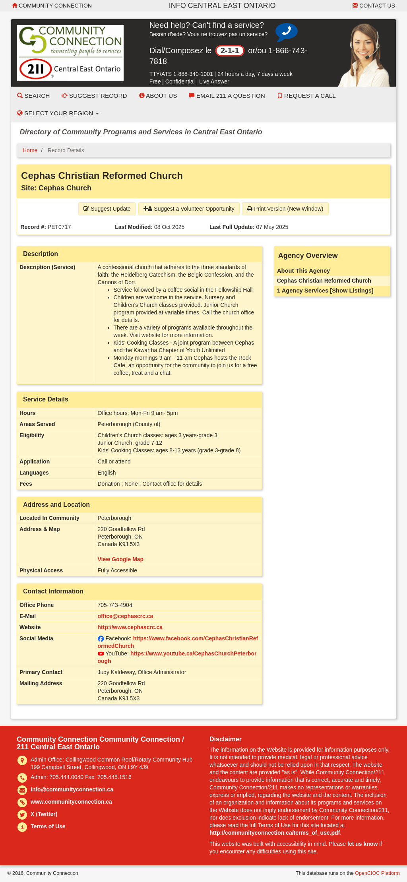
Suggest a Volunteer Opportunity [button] (188, 208)
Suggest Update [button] (106, 208)
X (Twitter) (44, 814)
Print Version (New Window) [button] (285, 208)
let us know (362, 844)
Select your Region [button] (58, 113)
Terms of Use (48, 826)
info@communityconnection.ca (72, 789)
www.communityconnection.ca (71, 802)
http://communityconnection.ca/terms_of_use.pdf (274, 833)
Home (30, 150)
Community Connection (52, 5)
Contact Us (374, 5)
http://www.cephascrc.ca (130, 627)
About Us (158, 95)
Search (33, 95)
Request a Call (306, 95)
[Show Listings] (351, 290)
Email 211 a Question (227, 95)
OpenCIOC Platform (377, 873)
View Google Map (121, 559)
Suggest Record (94, 95)
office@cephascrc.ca (125, 616)
